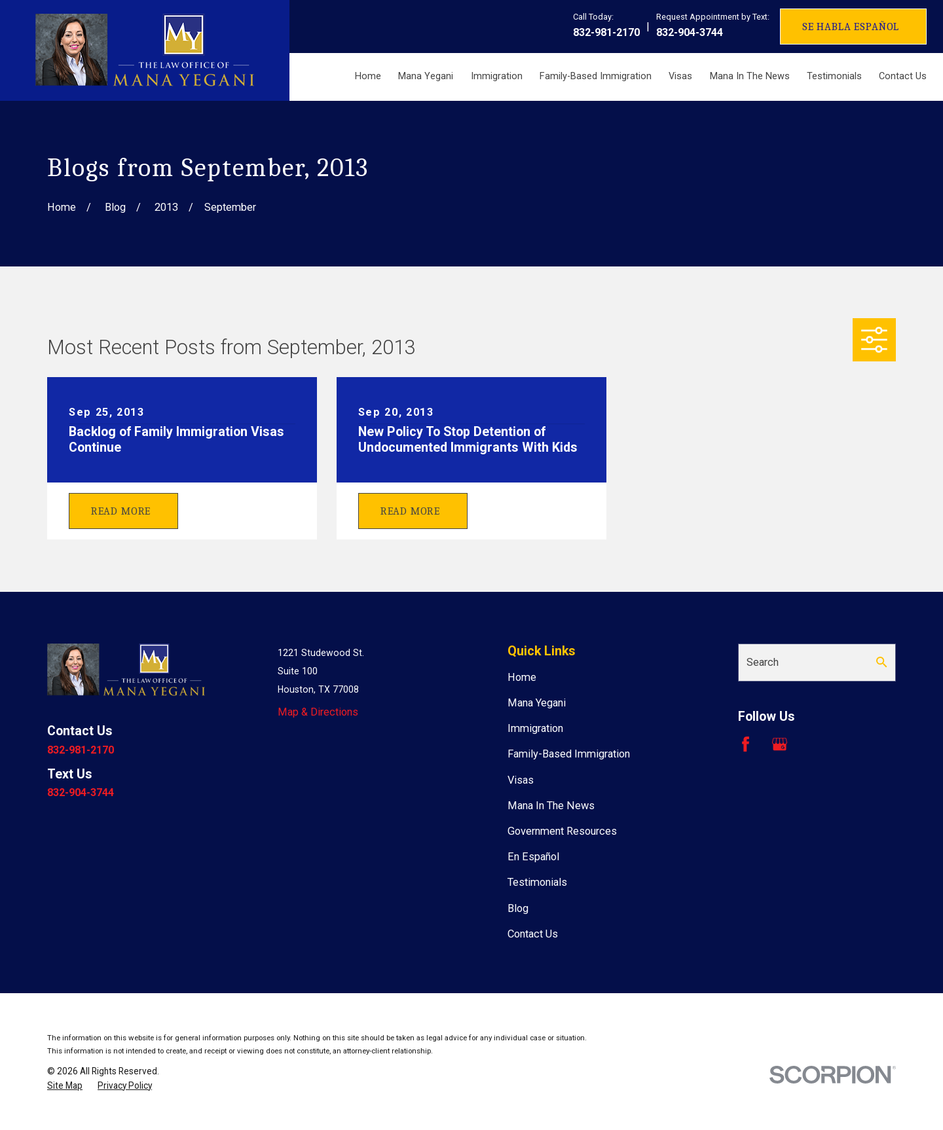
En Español (533, 856)
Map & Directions (318, 712)
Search (763, 662)
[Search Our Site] (881, 662)
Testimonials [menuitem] (834, 76)
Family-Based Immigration (569, 754)
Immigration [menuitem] (497, 76)
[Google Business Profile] (779, 744)
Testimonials (537, 882)
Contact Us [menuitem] (903, 76)
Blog (518, 908)
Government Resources (562, 831)
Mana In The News (551, 805)
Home (522, 677)
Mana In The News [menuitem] (750, 76)
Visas (521, 780)
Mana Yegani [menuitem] (425, 76)
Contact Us (533, 934)
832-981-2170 (606, 32)
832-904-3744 (689, 32)
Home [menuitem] (368, 76)
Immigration (535, 728)
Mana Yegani (537, 703)
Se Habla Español (850, 26)
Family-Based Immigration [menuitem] (596, 76)
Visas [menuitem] (680, 76)
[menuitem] (65, 1086)
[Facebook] (745, 744)
